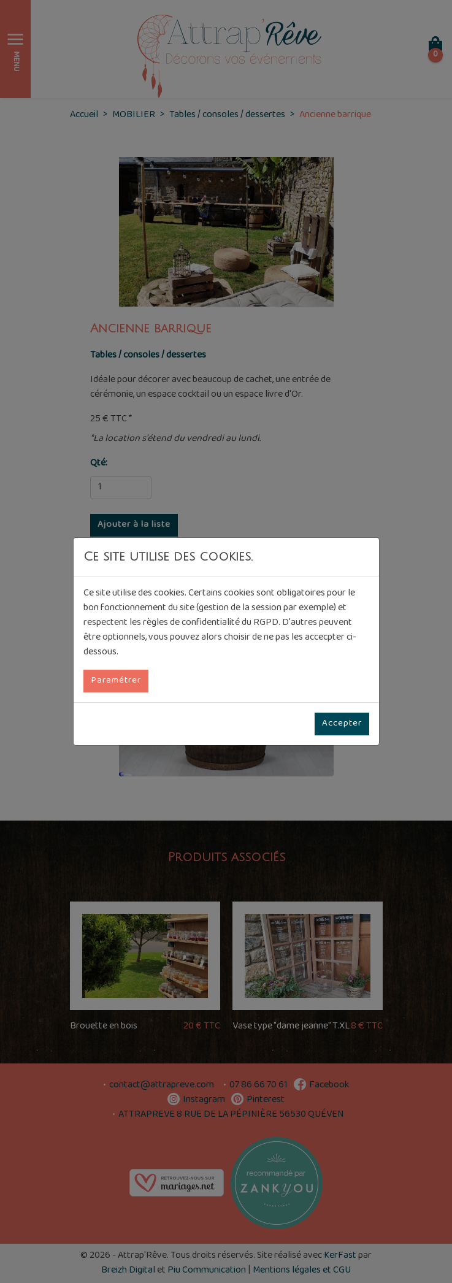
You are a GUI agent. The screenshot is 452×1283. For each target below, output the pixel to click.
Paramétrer (116, 681)
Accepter (342, 723)
